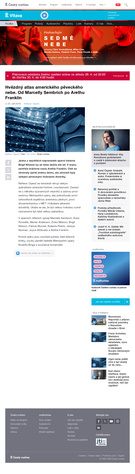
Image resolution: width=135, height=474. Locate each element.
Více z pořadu (100, 313)
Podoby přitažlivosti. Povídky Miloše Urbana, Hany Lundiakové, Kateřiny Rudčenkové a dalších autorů (111, 214)
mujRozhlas (67, 5)
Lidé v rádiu (73, 428)
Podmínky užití (109, 456)
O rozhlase (91, 5)
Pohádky (99, 266)
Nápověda (73, 424)
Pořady (39, 23)
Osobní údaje (94, 456)
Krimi (97, 261)
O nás (100, 23)
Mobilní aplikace (47, 432)
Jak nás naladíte (75, 420)
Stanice (79, 5)
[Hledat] (126, 4)
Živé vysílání (100, 276)
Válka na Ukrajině (19, 420)
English (121, 456)
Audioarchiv (113, 15)
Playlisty (68, 23)
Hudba (9, 23)
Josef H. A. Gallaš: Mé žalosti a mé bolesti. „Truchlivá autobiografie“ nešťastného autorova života (112, 232)
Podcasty (43, 428)
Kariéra (71, 432)
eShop (14, 432)
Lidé (78, 23)
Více (110, 23)
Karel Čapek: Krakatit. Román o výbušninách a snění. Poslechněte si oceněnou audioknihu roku (111, 176)
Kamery (111, 18)
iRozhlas (42, 5)
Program (54, 5)
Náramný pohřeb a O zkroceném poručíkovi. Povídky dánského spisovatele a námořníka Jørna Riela (112, 195)
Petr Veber (31, 154)
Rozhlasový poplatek (78, 440)
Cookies (82, 456)
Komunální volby (19, 424)
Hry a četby (100, 257)
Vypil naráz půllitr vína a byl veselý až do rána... (118, 362)
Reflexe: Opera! (31, 103)
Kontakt (71, 436)
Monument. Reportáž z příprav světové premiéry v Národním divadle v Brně (118, 322)
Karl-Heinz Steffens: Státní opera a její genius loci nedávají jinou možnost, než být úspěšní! (118, 378)
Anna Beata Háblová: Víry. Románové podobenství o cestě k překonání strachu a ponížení (110, 159)
